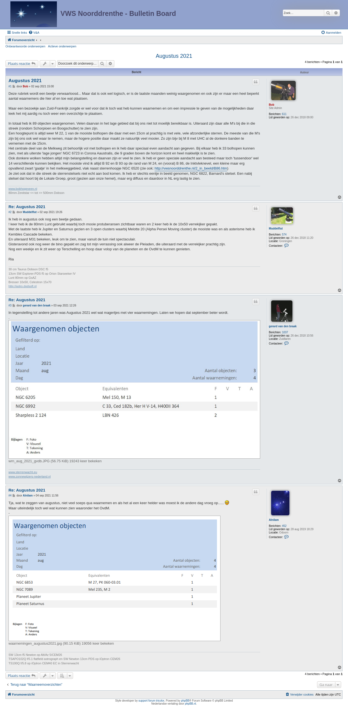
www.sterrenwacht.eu (22, 472)
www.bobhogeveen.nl (22, 188)
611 (284, 114)
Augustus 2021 (174, 56)
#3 (9, 305)
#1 (9, 86)
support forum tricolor (151, 700)
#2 (9, 212)
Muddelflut (276, 228)
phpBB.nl (190, 703)
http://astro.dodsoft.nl (22, 286)
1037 (285, 332)
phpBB (185, 700)
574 (284, 234)
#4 (9, 495)
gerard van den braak (283, 326)
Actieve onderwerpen (62, 46)
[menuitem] (33, 32)
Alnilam (274, 519)
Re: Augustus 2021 (26, 206)
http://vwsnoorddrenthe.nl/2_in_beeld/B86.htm (191, 168)
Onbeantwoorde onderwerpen (25, 46)
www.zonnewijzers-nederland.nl (29, 476)
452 (284, 525)
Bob (271, 104)
